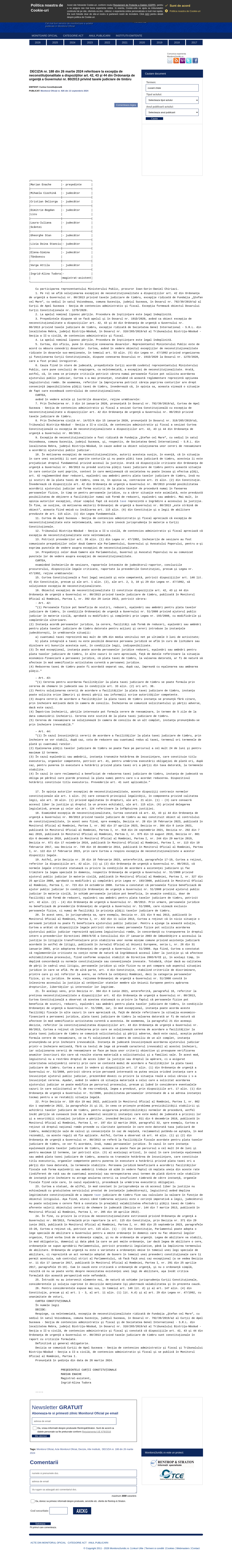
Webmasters (183, 1548)
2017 (194, 42)
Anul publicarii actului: (160, 106)
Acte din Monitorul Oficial (48, 1542)
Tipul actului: (154, 94)
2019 (159, 42)
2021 (124, 42)
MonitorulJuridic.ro (119, 1548)
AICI (147, 14)
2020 (142, 42)
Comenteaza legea (126, 105)
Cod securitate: (39, 1510)
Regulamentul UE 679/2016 (96, 1431)
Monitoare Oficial (45, 35)
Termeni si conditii (154, 1548)
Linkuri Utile (137, 1548)
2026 (37, 42)
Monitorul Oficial (45, 1449)
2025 (55, 42)
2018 (177, 42)
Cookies (170, 1548)
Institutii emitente (129, 35)
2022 (107, 42)
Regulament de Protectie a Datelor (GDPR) (134, 5)
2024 (72, 42)
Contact (196, 1548)
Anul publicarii (99, 35)
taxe (123, 501)
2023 (90, 42)
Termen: (151, 82)
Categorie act (73, 35)
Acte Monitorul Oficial (66, 1449)
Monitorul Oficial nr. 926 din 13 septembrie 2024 (64, 91)
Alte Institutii (93, 1449)
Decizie (82, 1449)
